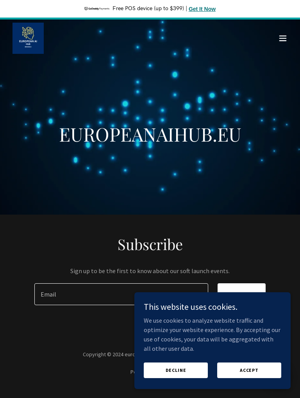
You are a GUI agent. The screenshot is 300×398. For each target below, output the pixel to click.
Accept (249, 370)
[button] (283, 38)
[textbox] (121, 294)
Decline (176, 370)
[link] (28, 38)
